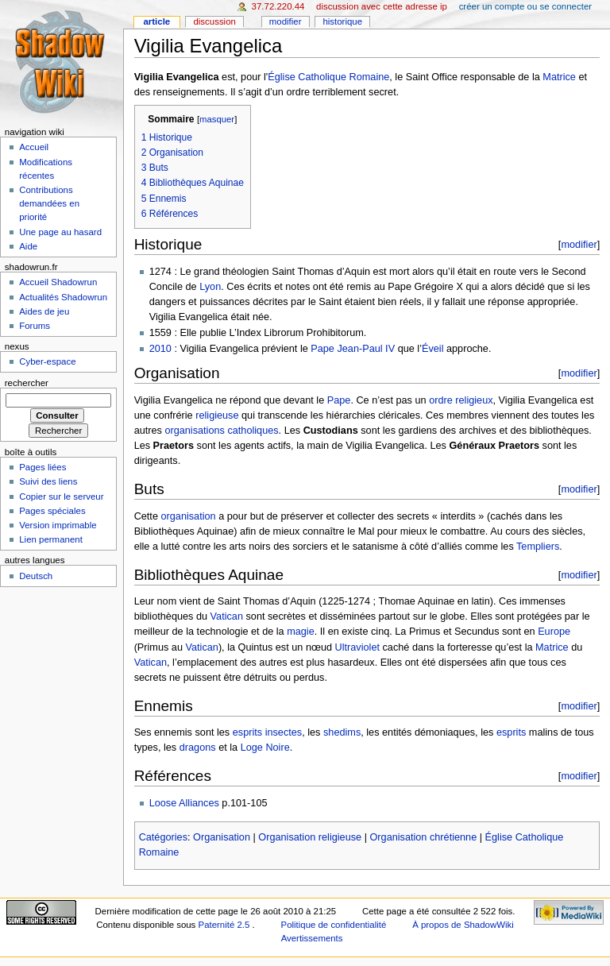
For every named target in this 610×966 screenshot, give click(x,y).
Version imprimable (57, 525)
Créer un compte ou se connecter (525, 6)
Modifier (285, 21)
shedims (342, 732)
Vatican (226, 616)
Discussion (214, 21)
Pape (322, 348)
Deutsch (35, 576)
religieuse (216, 415)
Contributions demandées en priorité (49, 203)
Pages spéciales (52, 511)
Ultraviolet (357, 647)
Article (156, 21)
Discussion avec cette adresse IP (381, 6)
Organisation (221, 837)
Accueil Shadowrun (58, 282)
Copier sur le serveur (61, 496)
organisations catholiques (221, 430)
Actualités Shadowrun (63, 297)
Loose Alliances (184, 803)
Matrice (559, 77)
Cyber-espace (47, 361)
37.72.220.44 (278, 6)
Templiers (537, 546)
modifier (578, 244)
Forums (34, 325)
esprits (511, 732)
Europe (554, 631)
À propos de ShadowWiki (463, 924)
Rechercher (26, 383)
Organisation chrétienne (423, 837)
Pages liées (42, 467)
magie (301, 631)
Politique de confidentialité (334, 924)
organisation (187, 516)
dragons (198, 747)
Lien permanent (51, 539)
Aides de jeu (44, 311)
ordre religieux (460, 400)
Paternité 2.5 (226, 924)
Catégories (163, 837)
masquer (216, 119)
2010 (160, 348)
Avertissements (312, 938)
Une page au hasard (60, 232)
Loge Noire (265, 747)
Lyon (210, 286)
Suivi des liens (48, 481)
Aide (28, 246)
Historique (342, 21)
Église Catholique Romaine (328, 77)
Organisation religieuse (309, 837)
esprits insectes (267, 732)
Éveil (433, 348)
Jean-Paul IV (366, 348)
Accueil (33, 147)
